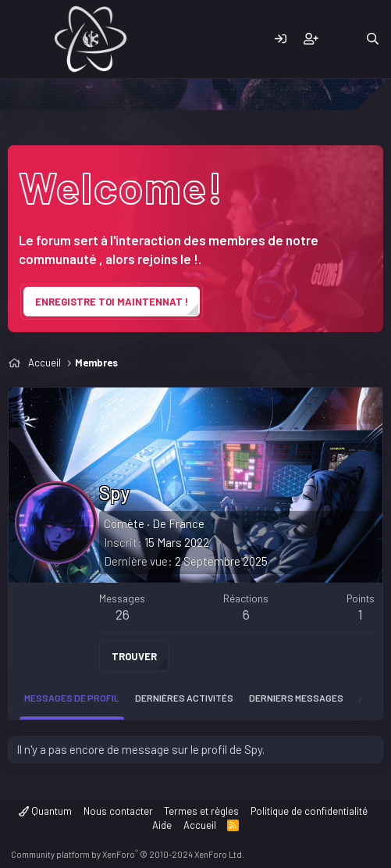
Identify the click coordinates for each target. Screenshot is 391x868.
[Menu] (21, 39)
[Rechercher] (372, 39)
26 (123, 614)
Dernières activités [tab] (184, 697)
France (186, 523)
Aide (162, 825)
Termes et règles (201, 811)
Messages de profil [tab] (71, 697)
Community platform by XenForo (127, 854)
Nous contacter (118, 811)
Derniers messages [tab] (296, 697)
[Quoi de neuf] (341, 39)
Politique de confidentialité (309, 811)
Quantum (45, 811)
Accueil (199, 825)
